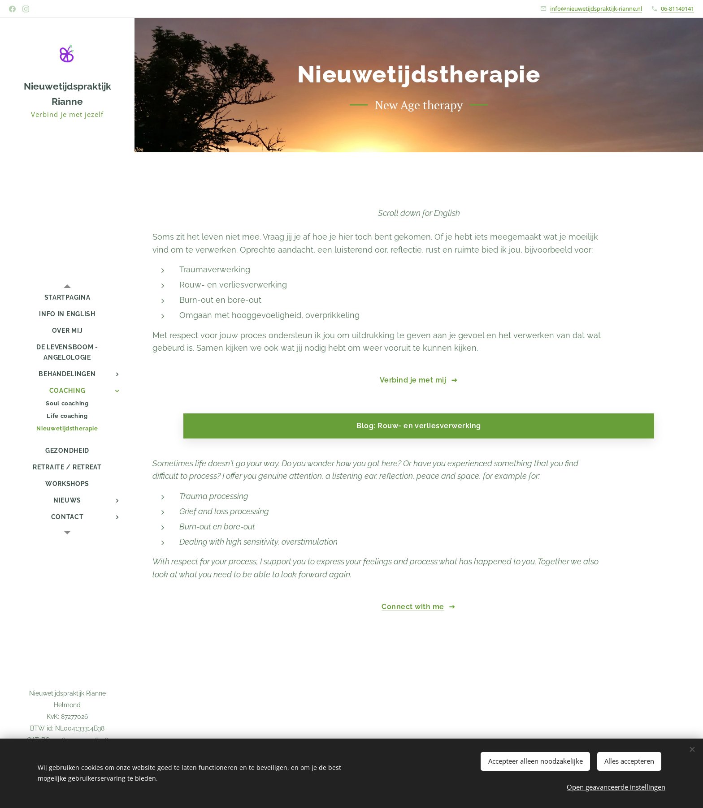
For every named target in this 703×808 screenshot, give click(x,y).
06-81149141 (677, 8)
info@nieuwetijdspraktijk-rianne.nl (596, 8)
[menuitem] (67, 297)
